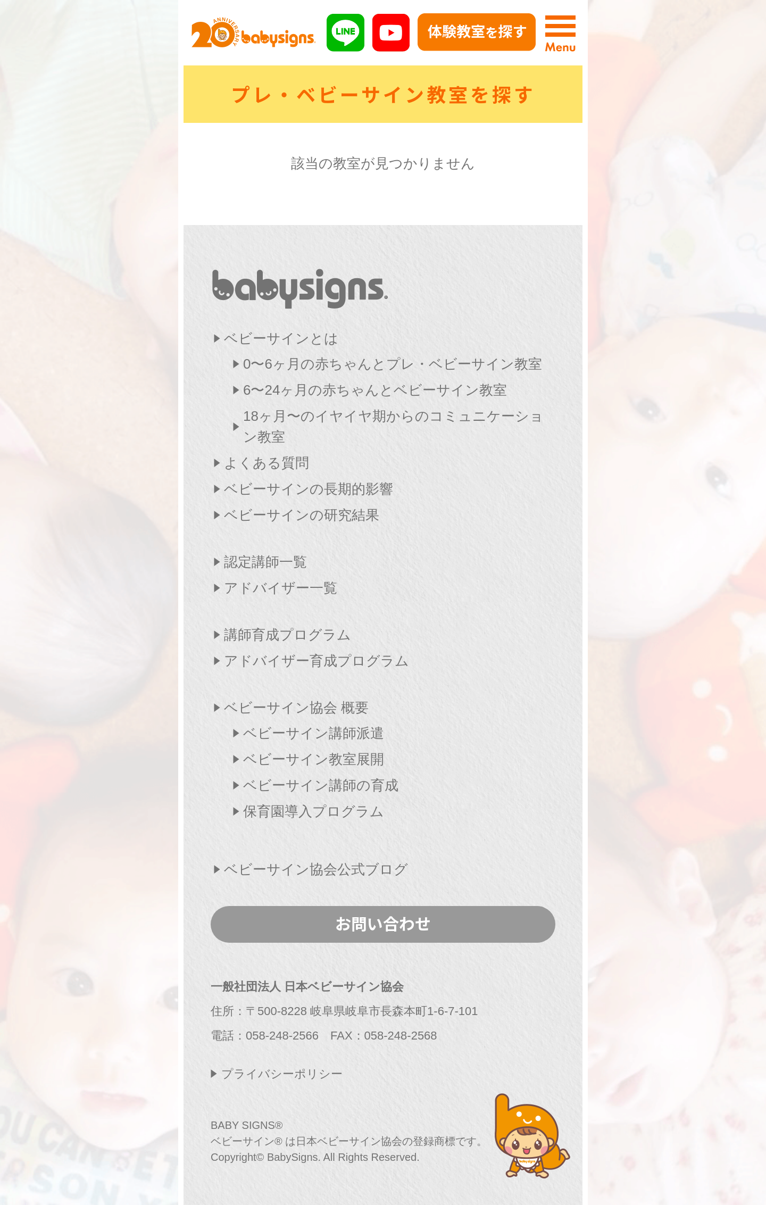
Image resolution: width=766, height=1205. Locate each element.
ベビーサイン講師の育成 (320, 785)
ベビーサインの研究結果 (301, 515)
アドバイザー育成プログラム (316, 661)
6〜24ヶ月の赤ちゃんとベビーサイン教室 (375, 390)
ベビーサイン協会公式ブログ (316, 869)
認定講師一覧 (265, 562)
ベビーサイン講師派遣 (313, 733)
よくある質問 (266, 463)
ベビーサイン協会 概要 (296, 708)
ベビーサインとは (281, 338)
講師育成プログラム (287, 635)
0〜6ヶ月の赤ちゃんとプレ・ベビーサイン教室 (392, 364)
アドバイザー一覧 (280, 588)
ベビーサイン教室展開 (313, 759)
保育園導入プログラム (313, 811)
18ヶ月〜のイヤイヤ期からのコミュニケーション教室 (393, 426)
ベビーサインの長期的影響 (308, 489)
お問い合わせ (383, 923)
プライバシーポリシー (282, 1074)
